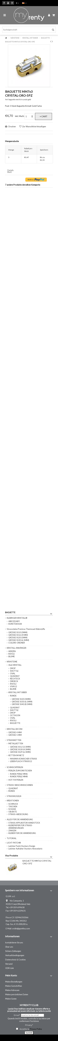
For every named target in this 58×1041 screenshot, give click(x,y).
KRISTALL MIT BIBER (17, 692)
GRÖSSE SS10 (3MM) (17, 632)
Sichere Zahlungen (13, 951)
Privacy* (29, 1025)
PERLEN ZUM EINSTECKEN (20, 770)
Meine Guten (11, 998)
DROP (13, 668)
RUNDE (13, 695)
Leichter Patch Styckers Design (21, 846)
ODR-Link (9, 968)
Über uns (9, 947)
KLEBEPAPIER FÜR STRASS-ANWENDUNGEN (20, 826)
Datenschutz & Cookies (15, 959)
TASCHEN (12, 806)
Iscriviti (29, 1033)
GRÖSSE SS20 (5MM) (17, 637)
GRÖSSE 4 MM (15, 732)
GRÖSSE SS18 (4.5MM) (20, 749)
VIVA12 (13, 686)
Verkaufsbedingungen (14, 955)
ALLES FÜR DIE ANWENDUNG (20, 819)
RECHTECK (15, 678)
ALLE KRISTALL (14, 665)
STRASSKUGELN (14, 796)
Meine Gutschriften (13, 986)
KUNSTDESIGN (15, 624)
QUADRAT (15, 676)
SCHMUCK (13, 804)
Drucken (12, 126)
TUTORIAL (11, 838)
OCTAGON (15, 715)
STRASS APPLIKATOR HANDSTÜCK (24, 823)
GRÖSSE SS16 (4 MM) (18, 635)
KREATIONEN (13, 800)
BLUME (11, 656)
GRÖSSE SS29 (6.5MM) (20, 752)
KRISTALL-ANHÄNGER (16, 648)
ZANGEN (12, 830)
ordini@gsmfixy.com (21, 928)
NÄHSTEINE (12, 661)
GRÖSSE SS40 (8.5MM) (22, 704)
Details (10, 170)
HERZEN (12, 651)
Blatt (9, 172)
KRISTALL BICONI (14, 729)
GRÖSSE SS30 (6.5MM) (18, 640)
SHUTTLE (14, 671)
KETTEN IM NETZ (16, 755)
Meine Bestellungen (13, 981)
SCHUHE (12, 809)
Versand (8, 964)
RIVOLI (11, 654)
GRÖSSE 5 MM (15, 735)
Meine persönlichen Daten (16, 994)
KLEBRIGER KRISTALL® (17, 618)
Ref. (6, 99)
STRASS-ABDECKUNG (18, 814)
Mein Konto (11, 975)
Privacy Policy (36, 1029)
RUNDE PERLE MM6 (19, 774)
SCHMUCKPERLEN (15, 767)
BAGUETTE (15, 723)
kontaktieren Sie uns (14, 942)
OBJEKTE (12, 811)
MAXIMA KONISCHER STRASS (23, 758)
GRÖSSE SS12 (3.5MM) (20, 747)
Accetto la (22, 1029)
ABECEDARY (14, 621)
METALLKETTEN (15, 743)
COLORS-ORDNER (16, 642)
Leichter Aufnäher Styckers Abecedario (25, 848)
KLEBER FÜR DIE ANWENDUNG (22, 833)
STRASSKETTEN (14, 740)
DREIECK (14, 681)
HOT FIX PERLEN (15, 780)
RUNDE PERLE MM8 (19, 776)
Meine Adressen (12, 990)
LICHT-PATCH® (14, 842)
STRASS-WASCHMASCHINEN (20, 785)
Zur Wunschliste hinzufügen (34, 126)
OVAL (12, 673)
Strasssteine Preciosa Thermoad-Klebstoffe (26, 629)
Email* (17, 1015)
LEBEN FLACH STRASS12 (21, 761)
